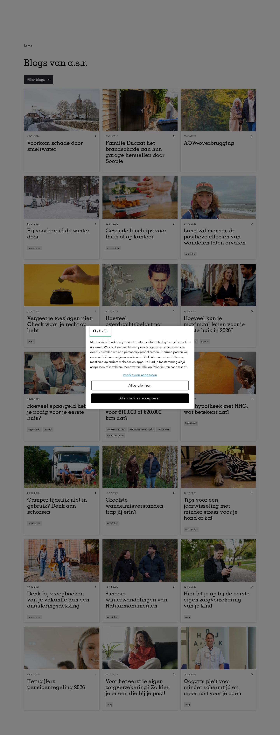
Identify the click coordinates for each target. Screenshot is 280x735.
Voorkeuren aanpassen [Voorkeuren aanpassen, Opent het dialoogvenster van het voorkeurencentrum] (140, 375)
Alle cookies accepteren (140, 398)
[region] (140, 367)
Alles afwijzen (140, 385)
